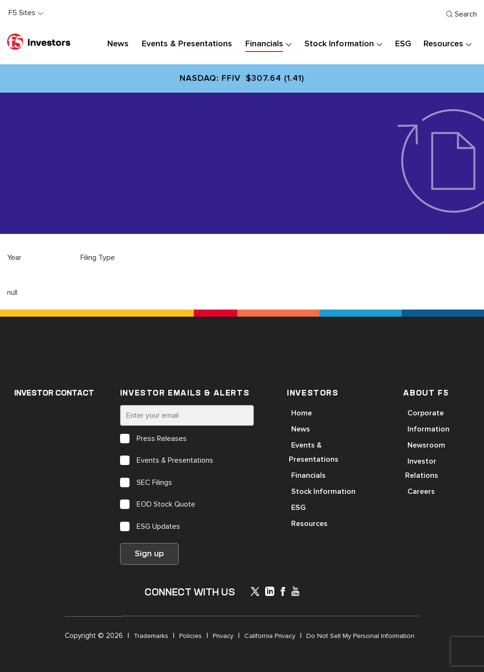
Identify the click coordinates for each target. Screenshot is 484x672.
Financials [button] (264, 44)
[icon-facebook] (282, 592)
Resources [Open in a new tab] (309, 523)
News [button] (118, 44)
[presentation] (288, 44)
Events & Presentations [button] (187, 44)
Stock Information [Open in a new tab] (323, 491)
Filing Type (97, 257)
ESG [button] (403, 44)
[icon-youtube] (295, 592)
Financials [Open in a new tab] (308, 475)
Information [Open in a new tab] (428, 429)
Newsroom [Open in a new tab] (426, 445)
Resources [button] (443, 44)
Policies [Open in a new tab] (190, 636)
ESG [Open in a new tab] (298, 507)
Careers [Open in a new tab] (421, 491)
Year (14, 257)
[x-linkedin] (270, 592)
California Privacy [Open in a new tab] (269, 636)
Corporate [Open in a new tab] (425, 413)
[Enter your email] (187, 415)
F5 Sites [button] (22, 12)
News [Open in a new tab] (300, 429)
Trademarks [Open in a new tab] (151, 636)
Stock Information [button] (338, 44)
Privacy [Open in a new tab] (223, 636)
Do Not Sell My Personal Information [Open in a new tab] (360, 636)
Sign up (149, 554)
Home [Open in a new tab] (301, 413)
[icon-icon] (255, 593)
